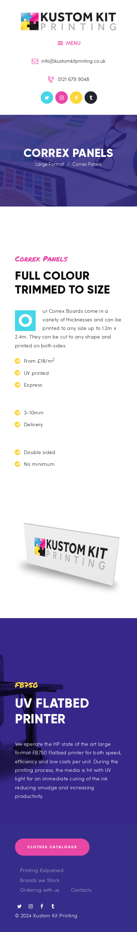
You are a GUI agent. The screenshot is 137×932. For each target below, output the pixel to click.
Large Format (49, 164)
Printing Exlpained (42, 870)
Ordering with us (39, 889)
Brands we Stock (39, 880)
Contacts (81, 889)
